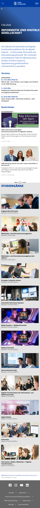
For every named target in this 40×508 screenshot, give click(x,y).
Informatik (5, 439)
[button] (3, 3)
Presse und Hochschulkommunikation (17, 497)
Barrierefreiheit (24, 504)
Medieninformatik (7, 348)
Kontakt (11, 493)
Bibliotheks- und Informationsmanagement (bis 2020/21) (17, 257)
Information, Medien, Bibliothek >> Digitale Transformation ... (16, 463)
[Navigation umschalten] (36, 3)
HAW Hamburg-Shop (11, 501)
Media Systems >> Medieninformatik (13, 325)
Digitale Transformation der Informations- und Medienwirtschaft (17, 394)
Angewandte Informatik (9, 211)
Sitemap (11, 504)
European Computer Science (11, 280)
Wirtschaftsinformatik (9, 370)
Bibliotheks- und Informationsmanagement (16, 234)
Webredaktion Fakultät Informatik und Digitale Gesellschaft (20, 475)
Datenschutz (27, 501)
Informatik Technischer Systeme (12, 303)
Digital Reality (6, 417)
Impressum (22, 493)
